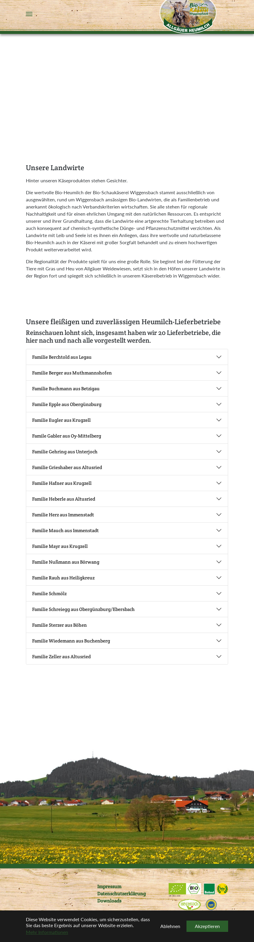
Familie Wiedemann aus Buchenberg (71, 641)
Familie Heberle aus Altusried (63, 499)
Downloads (109, 901)
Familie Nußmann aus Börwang (65, 562)
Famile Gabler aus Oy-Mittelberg (66, 436)
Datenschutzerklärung (121, 894)
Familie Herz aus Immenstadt (63, 515)
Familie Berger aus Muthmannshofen (72, 373)
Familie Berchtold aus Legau (62, 357)
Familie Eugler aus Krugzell (61, 420)
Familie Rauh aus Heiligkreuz (63, 578)
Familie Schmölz (49, 593)
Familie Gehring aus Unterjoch (65, 452)
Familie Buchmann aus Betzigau (66, 388)
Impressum (109, 886)
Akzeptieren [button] (207, 926)
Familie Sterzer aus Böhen (59, 625)
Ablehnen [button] (170, 926)
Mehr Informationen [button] (47, 932)
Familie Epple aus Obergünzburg (66, 404)
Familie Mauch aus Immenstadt (65, 530)
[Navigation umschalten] (29, 14)
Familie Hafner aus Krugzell (62, 483)
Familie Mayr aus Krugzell (60, 546)
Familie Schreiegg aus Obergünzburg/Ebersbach (83, 609)
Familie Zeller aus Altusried (61, 656)
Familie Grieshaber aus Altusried (67, 467)
